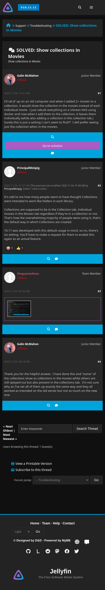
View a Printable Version (33, 463)
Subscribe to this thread (33, 470)
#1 (99, 93)
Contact (69, 523)
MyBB (66, 540)
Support (20, 26)
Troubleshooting (41, 26)
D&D (38, 540)
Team (46, 523)
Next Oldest (8, 428)
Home (34, 523)
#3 (99, 291)
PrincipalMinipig (28, 168)
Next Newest (8, 437)
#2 (99, 185)
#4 (99, 361)
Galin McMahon (28, 76)
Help (56, 523)
